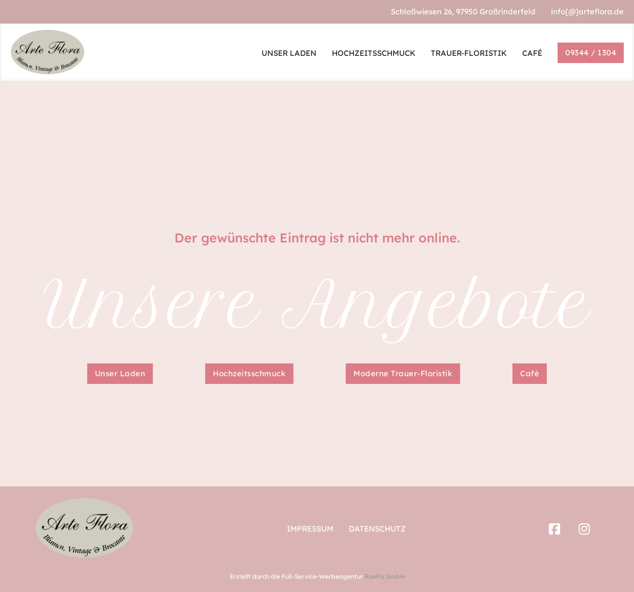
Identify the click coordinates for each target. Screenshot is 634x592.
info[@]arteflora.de (587, 11)
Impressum (310, 529)
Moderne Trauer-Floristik (402, 373)
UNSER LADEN (289, 53)
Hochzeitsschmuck (249, 373)
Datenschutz (377, 529)
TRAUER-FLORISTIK (469, 53)
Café (529, 373)
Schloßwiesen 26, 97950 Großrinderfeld (463, 11)
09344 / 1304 (590, 52)
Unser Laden (120, 373)
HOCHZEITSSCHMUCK (373, 53)
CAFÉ (532, 53)
